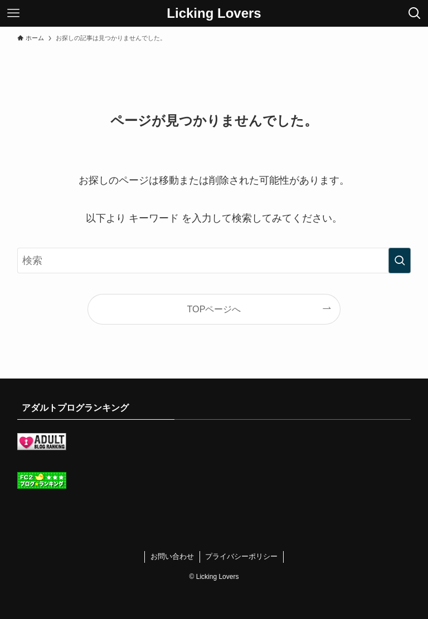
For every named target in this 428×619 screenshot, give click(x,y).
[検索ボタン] (414, 13)
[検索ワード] (214, 260)
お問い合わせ (172, 556)
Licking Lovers (214, 13)
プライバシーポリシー (241, 556)
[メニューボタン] (13, 13)
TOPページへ (214, 309)
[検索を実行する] (399, 260)
